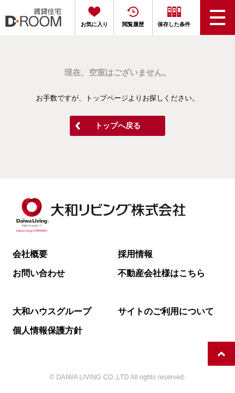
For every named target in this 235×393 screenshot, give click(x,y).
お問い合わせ (39, 273)
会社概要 (30, 254)
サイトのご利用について (166, 311)
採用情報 (135, 254)
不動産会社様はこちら (161, 273)
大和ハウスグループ (52, 311)
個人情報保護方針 (47, 330)
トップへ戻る (118, 125)
